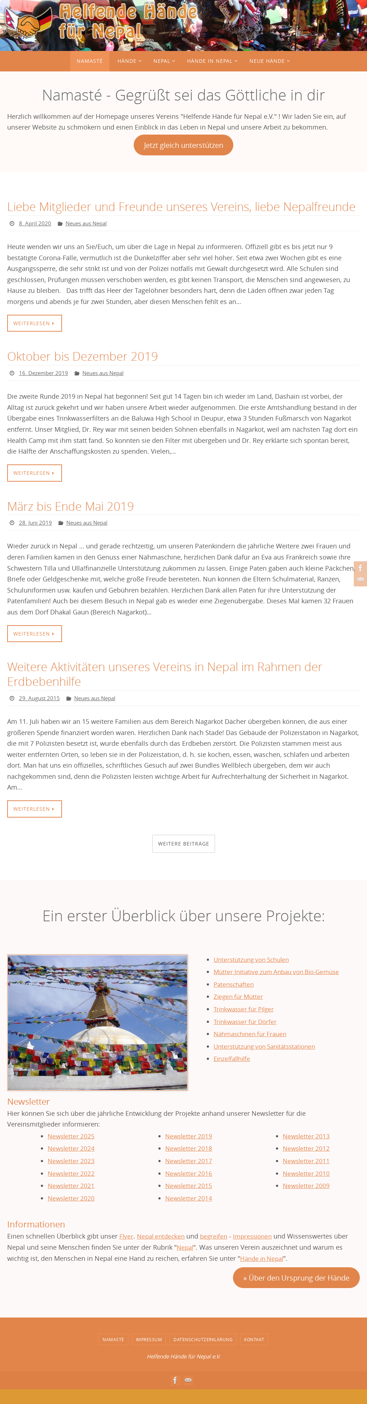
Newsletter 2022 (71, 1188)
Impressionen (259, 1251)
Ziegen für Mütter (240, 1011)
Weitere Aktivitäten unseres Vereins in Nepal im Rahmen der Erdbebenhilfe (171, 689)
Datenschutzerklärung (203, 1354)
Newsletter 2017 (188, 1175)
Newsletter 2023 (71, 1175)
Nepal (186, 1262)
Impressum (149, 1354)
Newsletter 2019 (188, 1150)
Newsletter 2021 (71, 1200)
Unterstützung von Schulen (254, 974)
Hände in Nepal (263, 1273)
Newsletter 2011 (306, 1175)
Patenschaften (235, 998)
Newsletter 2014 (188, 1212)
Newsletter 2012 (306, 1163)
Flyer (126, 1251)
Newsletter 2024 (71, 1163)
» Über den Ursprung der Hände (296, 1292)
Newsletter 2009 (306, 1200)
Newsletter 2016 (188, 1188)
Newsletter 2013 (306, 1150)
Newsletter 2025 (71, 1150)
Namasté (113, 1354)
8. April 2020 (35, 238)
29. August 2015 (40, 713)
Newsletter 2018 (188, 1163)
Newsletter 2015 (188, 1200)
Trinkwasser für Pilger (246, 1024)
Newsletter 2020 (71, 1212)
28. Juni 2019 (36, 538)
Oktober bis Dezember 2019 (84, 370)
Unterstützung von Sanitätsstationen (268, 1061)
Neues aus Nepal (89, 238)
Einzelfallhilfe (234, 1073)
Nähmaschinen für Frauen (253, 1048)
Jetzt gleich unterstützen (183, 145)
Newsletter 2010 (306, 1188)
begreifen (218, 1251)
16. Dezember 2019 (45, 388)
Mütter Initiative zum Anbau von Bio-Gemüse (281, 986)
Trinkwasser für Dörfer (247, 1036)
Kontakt (254, 1354)
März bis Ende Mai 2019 (72, 521)
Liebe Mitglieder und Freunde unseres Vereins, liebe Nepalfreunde (149, 213)
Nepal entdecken (162, 1251)
